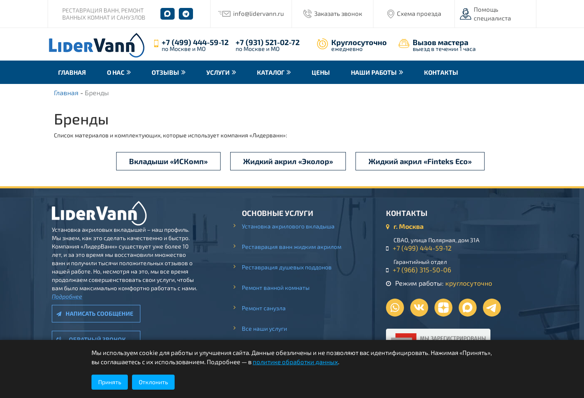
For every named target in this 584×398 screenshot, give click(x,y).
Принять (109, 381)
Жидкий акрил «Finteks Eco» (420, 161)
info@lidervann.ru (258, 13)
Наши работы (374, 72)
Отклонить (153, 381)
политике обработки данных (295, 361)
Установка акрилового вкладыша (288, 226)
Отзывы (165, 72)
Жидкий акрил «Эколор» (288, 161)
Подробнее (67, 296)
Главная (72, 72)
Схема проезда (419, 13)
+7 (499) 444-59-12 (195, 42)
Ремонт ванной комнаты (276, 287)
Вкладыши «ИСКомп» (168, 161)
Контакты (441, 72)
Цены (321, 72)
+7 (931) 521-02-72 (268, 42)
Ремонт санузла (264, 308)
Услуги (218, 72)
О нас (115, 72)
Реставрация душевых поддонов (287, 267)
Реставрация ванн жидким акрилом (291, 246)
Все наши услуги (264, 328)
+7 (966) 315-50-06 (422, 270)
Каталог (270, 72)
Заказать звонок (338, 13)
